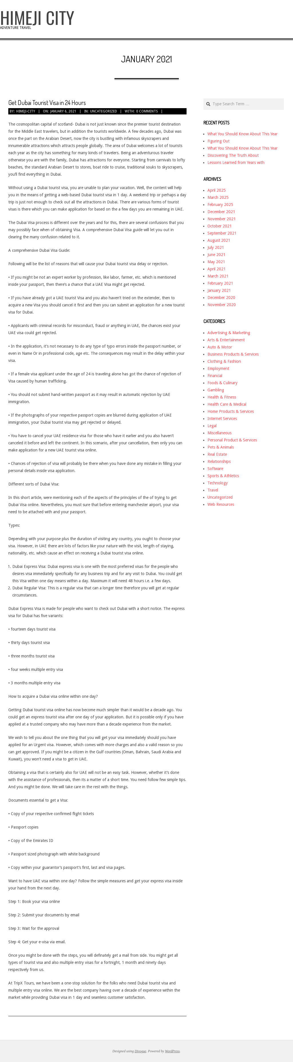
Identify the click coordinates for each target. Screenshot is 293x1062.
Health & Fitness (221, 397)
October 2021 (219, 226)
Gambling (215, 390)
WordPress (172, 1051)
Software (215, 468)
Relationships (219, 461)
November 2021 (221, 219)
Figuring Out (218, 141)
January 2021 (219, 290)
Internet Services (222, 418)
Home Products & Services (230, 411)
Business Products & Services (233, 354)
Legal (212, 425)
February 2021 (220, 283)
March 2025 (218, 197)
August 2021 (218, 240)
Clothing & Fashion (224, 361)
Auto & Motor (219, 347)
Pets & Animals (220, 447)
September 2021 (222, 233)
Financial (214, 375)
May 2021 (216, 261)
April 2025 (216, 190)
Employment (218, 368)
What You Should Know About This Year (242, 134)
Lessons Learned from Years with (235, 162)
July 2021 (215, 247)
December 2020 (221, 297)
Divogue (140, 1051)
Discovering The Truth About (233, 155)
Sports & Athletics (223, 475)
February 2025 (220, 204)
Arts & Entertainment (226, 340)
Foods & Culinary (222, 383)
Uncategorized (103, 111)
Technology (217, 483)
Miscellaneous (219, 433)
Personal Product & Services (232, 440)
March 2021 (218, 276)
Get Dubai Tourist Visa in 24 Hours (47, 102)
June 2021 (216, 254)
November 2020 (221, 304)
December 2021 (221, 211)
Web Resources (220, 504)
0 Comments (147, 111)
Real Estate (217, 454)
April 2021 (216, 269)
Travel (212, 490)
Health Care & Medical (226, 404)
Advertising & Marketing (228, 332)
